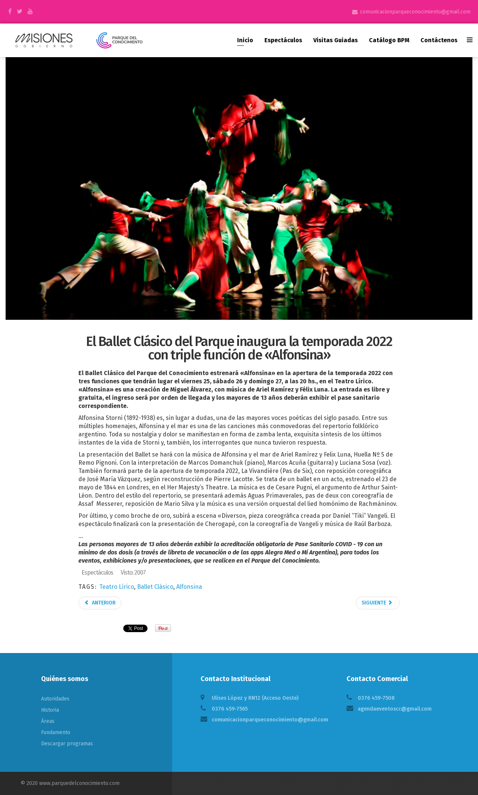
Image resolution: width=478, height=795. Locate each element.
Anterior (100, 603)
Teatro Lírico (116, 586)
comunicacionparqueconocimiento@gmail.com (415, 12)
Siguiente (377, 603)
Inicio (245, 40)
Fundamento (55, 732)
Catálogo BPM (389, 40)
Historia (50, 710)
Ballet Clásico (155, 586)
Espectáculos (283, 40)
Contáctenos (438, 40)
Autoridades (55, 699)
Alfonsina (189, 586)
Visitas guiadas (335, 40)
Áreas (48, 721)
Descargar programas (67, 743)
